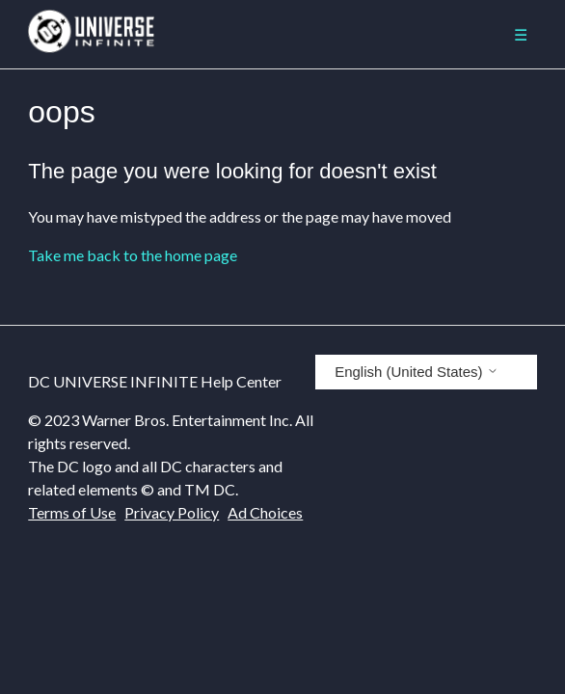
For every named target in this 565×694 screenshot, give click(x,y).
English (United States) (416, 371)
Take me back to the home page (132, 255)
